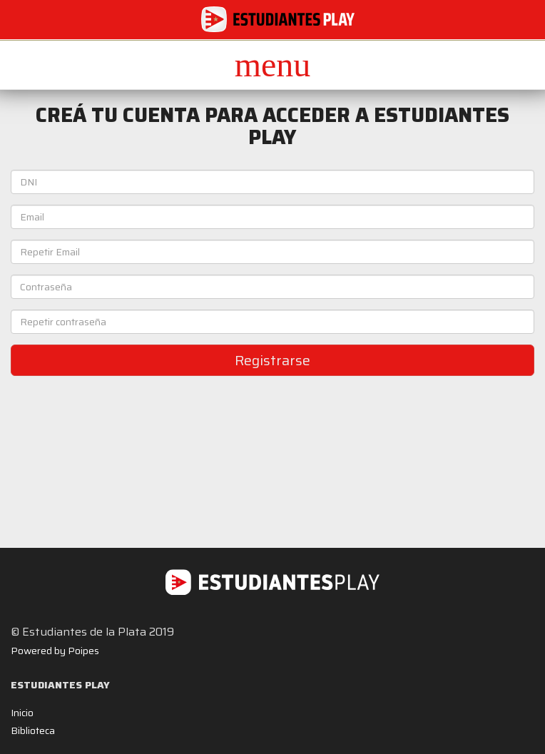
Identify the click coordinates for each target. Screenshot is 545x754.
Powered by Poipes (55, 650)
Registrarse (272, 360)
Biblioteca (33, 730)
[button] (272, 65)
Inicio (22, 712)
